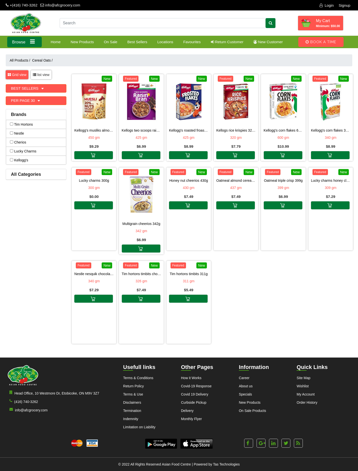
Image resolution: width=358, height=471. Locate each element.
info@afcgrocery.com (60, 5)
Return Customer (227, 42)
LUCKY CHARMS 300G (94, 180)
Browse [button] (24, 41)
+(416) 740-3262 (22, 5)
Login (326, 5)
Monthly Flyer (191, 419)
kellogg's (19, 160)
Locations (165, 42)
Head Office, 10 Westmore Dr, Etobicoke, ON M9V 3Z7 (53, 393)
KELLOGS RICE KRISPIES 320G (236, 130)
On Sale (110, 42)
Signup (344, 5)
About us (246, 386)
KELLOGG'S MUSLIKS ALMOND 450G (94, 130)
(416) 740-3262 (22, 401)
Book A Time (321, 42)
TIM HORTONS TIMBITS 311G (189, 274)
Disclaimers (132, 402)
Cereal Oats (42, 60)
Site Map (303, 378)
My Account (305, 394)
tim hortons (21, 124)
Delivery (187, 411)
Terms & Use (133, 394)
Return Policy (133, 386)
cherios (18, 142)
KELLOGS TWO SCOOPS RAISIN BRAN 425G (141, 130)
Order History (307, 402)
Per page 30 (23, 100)
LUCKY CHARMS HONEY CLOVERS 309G (330, 180)
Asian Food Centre (176, 464)
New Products (82, 42)
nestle (17, 133)
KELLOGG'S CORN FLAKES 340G (330, 130)
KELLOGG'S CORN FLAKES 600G (283, 130)
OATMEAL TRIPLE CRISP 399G (283, 180)
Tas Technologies (226, 464)
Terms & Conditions (138, 378)
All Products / (21, 60)
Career (244, 378)
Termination (132, 411)
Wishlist (303, 386)
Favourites (192, 42)
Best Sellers (137, 42)
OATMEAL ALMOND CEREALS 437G (236, 180)
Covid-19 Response (196, 386)
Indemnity (130, 419)
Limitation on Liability (139, 427)
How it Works (191, 378)
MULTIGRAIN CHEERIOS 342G (141, 224)
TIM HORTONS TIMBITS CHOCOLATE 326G (141, 274)
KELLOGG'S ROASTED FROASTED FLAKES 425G (188, 130)
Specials (245, 394)
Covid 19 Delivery (194, 394)
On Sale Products (252, 411)
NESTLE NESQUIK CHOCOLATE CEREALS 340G (94, 274)
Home (56, 42)
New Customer (268, 42)
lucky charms (23, 151)
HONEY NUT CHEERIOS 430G (188, 180)
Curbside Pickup (193, 402)
